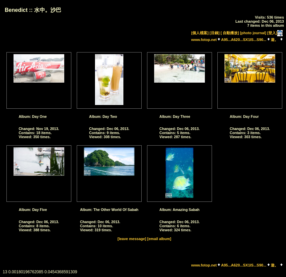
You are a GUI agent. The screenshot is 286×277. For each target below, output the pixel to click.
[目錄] (214, 33)
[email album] (159, 239)
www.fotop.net (204, 40)
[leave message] (132, 239)
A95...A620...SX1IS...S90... (243, 40)
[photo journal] (253, 33)
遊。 (274, 40)
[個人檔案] (200, 33)
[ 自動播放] (229, 33)
